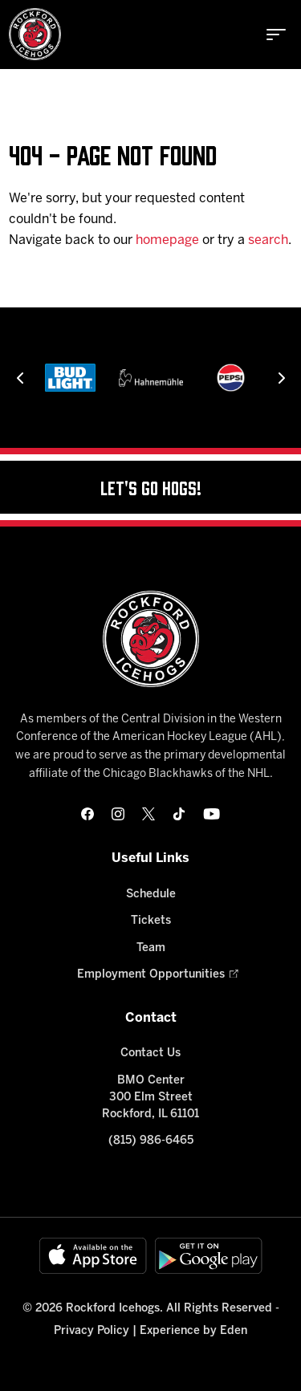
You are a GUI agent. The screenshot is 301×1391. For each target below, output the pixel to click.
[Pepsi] (231, 378)
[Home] (35, 34)
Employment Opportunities (151, 974)
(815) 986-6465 (150, 1141)
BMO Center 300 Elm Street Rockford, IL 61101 (150, 1098)
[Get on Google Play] (208, 1256)
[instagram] (118, 814)
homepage (167, 240)
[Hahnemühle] (151, 378)
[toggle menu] (276, 34)
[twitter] (148, 814)
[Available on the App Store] (93, 1256)
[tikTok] (179, 814)
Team (150, 948)
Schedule (151, 894)
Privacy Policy (91, 1331)
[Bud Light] (70, 378)
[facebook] (87, 814)
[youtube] (211, 814)
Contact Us (150, 1053)
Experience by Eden (193, 1331)
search (268, 240)
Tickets (151, 921)
